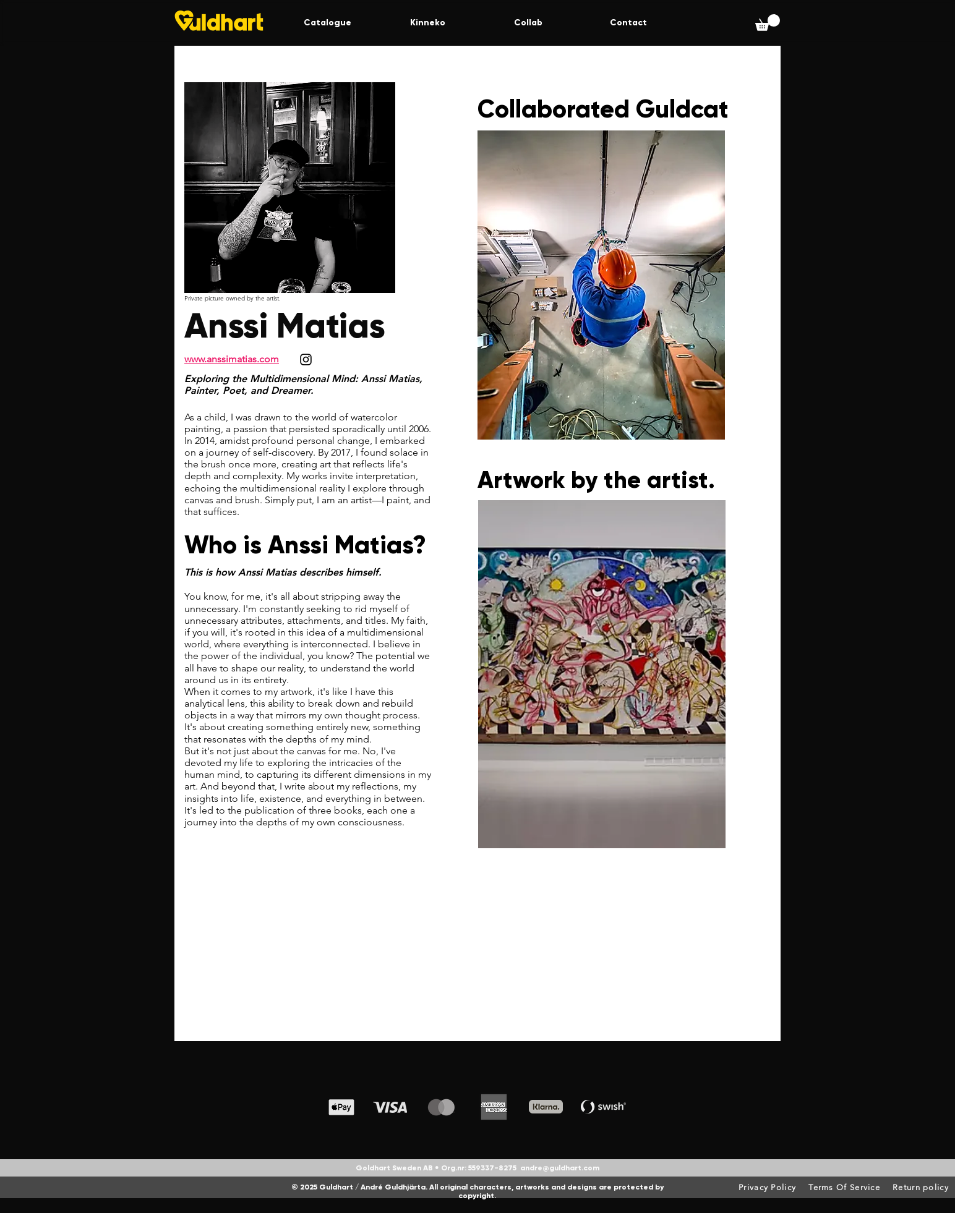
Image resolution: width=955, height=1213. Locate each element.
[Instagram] (306, 359)
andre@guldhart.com (559, 1168)
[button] (767, 22)
